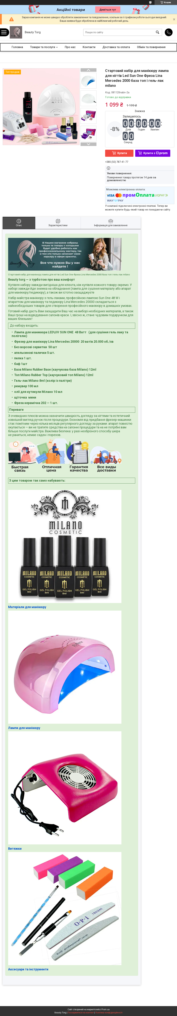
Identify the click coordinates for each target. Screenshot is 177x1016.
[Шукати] (157, 32)
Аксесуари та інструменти (28, 969)
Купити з (155, 153)
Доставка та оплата (116, 47)
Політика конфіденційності (108, 1012)
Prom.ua (105, 1009)
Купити (122, 153)
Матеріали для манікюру (27, 607)
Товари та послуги (42, 47)
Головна (17, 47)
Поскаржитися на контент (81, 1012)
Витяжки (15, 848)
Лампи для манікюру (24, 728)
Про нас (70, 47)
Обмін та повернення (151, 47)
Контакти (89, 47)
